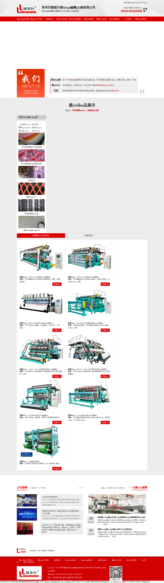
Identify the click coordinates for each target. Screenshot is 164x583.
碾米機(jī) (33, 550)
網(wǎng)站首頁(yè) (23, 19)
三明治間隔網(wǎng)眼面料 (31, 147)
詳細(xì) (57, 284)
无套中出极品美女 (143, 582)
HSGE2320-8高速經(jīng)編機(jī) (87, 277)
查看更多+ (89, 235)
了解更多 (29, 92)
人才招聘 (127, 19)
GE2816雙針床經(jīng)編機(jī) (86, 415)
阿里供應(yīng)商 (129, 2)
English (138, 2)
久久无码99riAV (115, 582)
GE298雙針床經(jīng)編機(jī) (38, 415)
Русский (144, 2)
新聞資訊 (49, 19)
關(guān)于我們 (36, 19)
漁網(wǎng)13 (31, 197)
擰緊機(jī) (51, 550)
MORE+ (81, 487)
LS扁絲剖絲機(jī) (34, 461)
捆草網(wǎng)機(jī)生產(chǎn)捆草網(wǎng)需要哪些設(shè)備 (121, 517)
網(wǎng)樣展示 (75, 19)
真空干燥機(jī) (42, 550)
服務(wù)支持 (101, 19)
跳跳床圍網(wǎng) (31, 214)
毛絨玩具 (31, 180)
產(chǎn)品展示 (62, 19)
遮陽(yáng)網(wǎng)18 (31, 230)
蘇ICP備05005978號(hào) (94, 568)
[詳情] (105, 524)
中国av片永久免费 (82, 582)
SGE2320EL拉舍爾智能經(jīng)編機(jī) (89, 323)
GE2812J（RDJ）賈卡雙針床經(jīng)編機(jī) (91, 369)
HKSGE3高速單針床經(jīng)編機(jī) (40, 323)
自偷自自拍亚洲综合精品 (99, 582)
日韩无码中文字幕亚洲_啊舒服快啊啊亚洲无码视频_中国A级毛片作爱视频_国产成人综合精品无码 (37, 582)
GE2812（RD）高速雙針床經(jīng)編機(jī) (43, 369)
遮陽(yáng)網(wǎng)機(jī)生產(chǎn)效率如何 (115, 529)
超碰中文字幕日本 (129, 582)
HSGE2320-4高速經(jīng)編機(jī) (39, 277)
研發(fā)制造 (88, 19)
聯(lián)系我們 (140, 19)
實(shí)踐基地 (114, 19)
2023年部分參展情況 (50, 497)
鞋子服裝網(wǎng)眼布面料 (31, 164)
